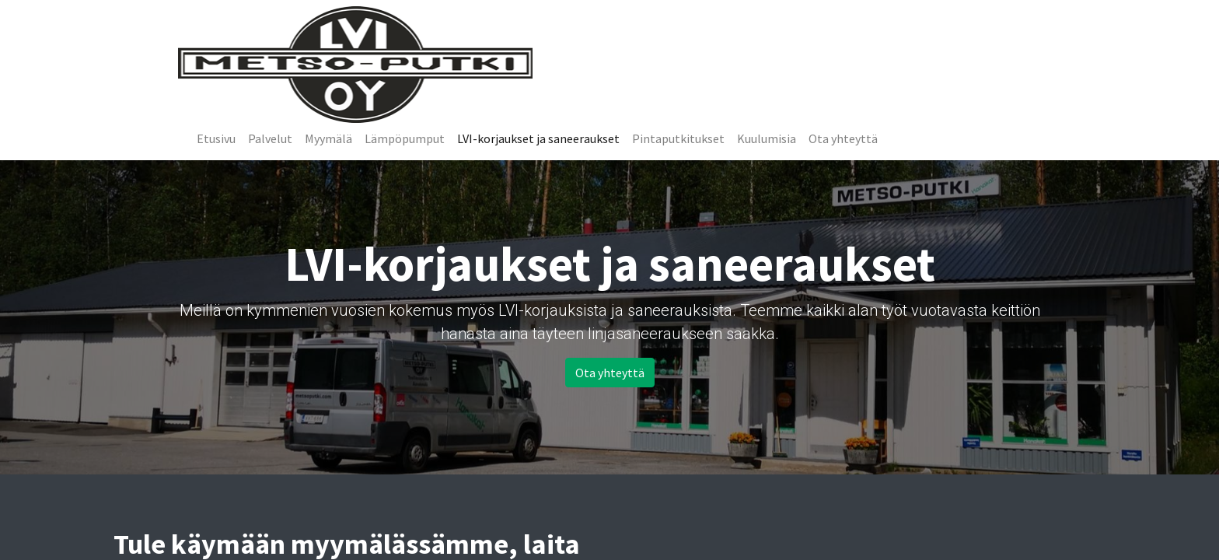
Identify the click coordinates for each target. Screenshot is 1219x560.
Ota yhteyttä (609, 372)
